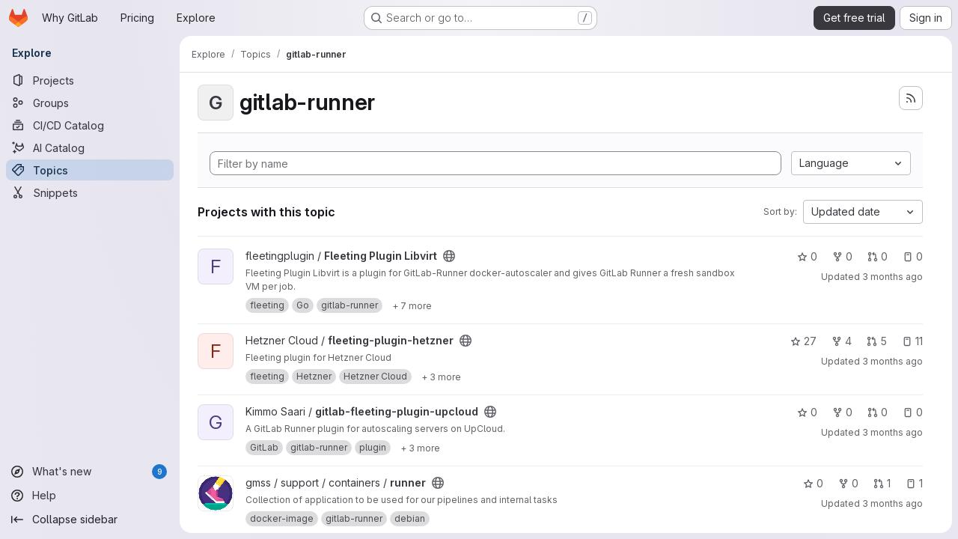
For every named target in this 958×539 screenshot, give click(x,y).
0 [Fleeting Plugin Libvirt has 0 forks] (842, 256)
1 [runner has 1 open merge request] (882, 483)
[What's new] (90, 471)
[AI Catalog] (90, 147)
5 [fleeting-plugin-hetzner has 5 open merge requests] (877, 341)
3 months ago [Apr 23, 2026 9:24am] (892, 361)
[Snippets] (90, 192)
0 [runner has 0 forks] (848, 483)
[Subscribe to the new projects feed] (911, 98)
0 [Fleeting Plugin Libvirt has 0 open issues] (913, 256)
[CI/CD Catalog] (90, 125)
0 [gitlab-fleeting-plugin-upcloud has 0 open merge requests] (877, 412)
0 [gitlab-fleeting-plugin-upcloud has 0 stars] (807, 412)
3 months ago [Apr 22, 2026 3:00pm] (892, 432)
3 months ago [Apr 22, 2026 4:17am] (892, 503)
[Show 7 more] (412, 305)
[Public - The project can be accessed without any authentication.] (449, 256)
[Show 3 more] (441, 377)
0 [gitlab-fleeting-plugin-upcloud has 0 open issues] (913, 412)
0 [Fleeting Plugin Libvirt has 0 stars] (807, 256)
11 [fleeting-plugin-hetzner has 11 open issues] (912, 341)
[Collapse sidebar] (90, 519)
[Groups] (90, 102)
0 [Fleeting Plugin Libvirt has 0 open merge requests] (877, 256)
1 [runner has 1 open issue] (914, 483)
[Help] (90, 495)
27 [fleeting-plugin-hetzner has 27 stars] (803, 341)
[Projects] (90, 80)
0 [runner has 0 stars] (813, 483)
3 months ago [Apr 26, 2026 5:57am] (892, 276)
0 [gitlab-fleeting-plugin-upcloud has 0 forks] (842, 412)
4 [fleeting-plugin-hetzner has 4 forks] (842, 341)
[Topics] (90, 169)
